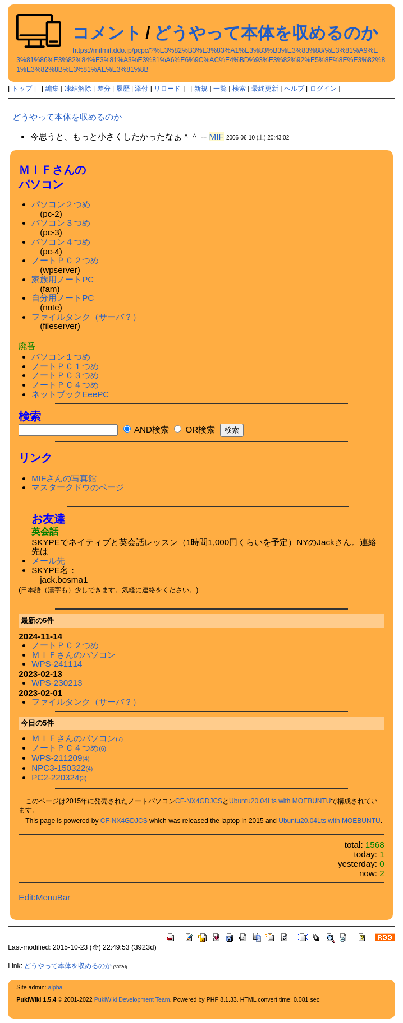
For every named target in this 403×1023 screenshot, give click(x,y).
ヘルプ (294, 88)
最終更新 (264, 88)
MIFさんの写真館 (64, 478)
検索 (239, 88)
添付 (141, 88)
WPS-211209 (60, 757)
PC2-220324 (58, 777)
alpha (55, 987)
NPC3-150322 (62, 768)
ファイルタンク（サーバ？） (86, 317)
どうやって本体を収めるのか (266, 33)
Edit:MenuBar (44, 897)
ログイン (323, 88)
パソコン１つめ (60, 356)
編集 (52, 88)
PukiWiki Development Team (132, 999)
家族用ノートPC (62, 279)
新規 (201, 88)
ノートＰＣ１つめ (65, 366)
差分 (104, 88)
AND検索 (146, 429)
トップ (22, 88)
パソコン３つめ (60, 222)
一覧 (220, 88)
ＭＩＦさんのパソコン (73, 654)
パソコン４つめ (60, 242)
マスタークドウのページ (77, 487)
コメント (107, 33)
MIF (216, 136)
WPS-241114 (56, 663)
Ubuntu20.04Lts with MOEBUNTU (280, 801)
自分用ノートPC (62, 298)
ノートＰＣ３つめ (65, 375)
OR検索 (194, 429)
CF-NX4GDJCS (198, 801)
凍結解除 (78, 88)
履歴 (123, 88)
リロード (167, 88)
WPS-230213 (56, 682)
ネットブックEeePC (70, 394)
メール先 (48, 560)
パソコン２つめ (60, 204)
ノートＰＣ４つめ (65, 384)
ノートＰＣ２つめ (65, 260)
